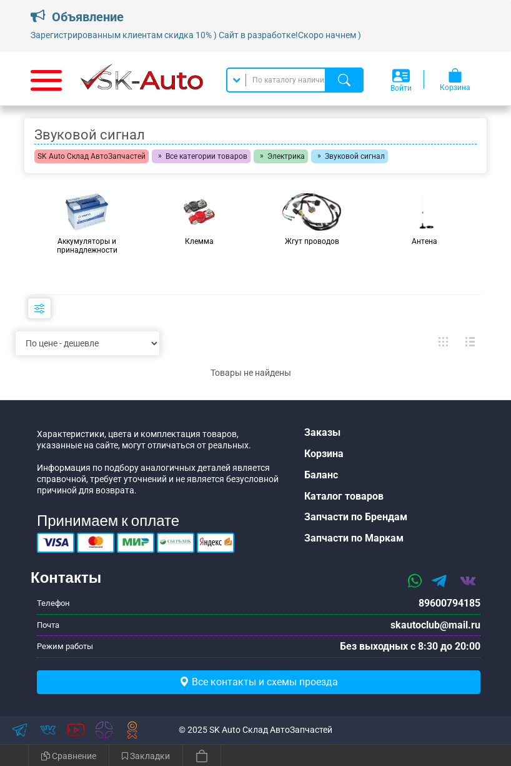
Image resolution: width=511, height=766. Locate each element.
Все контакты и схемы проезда (258, 682)
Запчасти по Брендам (355, 517)
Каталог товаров (344, 496)
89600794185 (449, 603)
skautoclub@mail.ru (435, 625)
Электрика (286, 156)
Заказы (322, 432)
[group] (87, 224)
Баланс (321, 475)
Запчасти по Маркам (354, 538)
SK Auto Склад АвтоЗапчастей (91, 156)
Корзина (324, 454)
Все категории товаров (206, 156)
